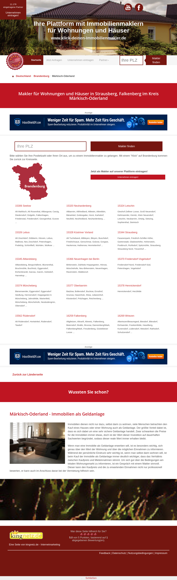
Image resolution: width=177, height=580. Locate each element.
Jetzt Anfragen (54, 60)
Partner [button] (104, 60)
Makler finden (156, 60)
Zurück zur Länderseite (27, 374)
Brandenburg (41, 76)
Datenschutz (119, 553)
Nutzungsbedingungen (140, 553)
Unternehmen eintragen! (128, 177)
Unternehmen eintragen (80, 60)
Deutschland (21, 76)
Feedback (104, 553)
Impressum (161, 553)
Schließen (91, 578)
